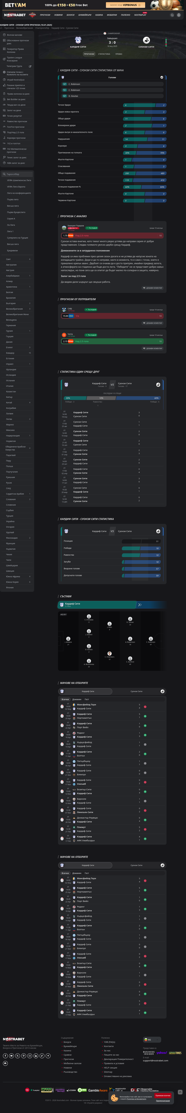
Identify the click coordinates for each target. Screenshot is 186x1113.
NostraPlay (140, 14)
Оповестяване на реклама (118, 1076)
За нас (107, 1050)
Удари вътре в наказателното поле (75, 132)
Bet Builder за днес (14, 99)
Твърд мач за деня (14, 104)
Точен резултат (12, 115)
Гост (87, 699)
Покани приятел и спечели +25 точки (14, 87)
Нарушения (64, 139)
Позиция (68, 541)
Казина (99, 14)
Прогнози (45, 14)
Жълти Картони (66, 159)
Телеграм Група (17, 66)
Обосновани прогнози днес (16, 42)
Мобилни (112, 14)
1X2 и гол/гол (11, 143)
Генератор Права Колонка (13, 50)
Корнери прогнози (14, 137)
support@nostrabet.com (155, 1060)
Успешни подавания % (69, 186)
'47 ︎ (64, 84)
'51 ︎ (64, 90)
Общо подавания (66, 173)
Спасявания (64, 166)
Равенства (69, 554)
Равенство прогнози (15, 121)
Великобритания (24, 28)
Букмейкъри (84, 14)
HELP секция (110, 1067)
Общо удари (64, 118)
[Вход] (178, 15)
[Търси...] (172, 14)
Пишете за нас (111, 1054)
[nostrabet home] (14, 1039)
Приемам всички (162, 1095)
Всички (65, 699)
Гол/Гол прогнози (13, 126)
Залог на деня (12, 110)
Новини (58, 14)
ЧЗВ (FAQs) (109, 1042)
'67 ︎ (64, 96)
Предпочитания (163, 1101)
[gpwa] (47, 1090)
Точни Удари (64, 104)
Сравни (67, 1054)
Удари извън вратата (68, 111)
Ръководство (70, 1071)
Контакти (109, 1046)
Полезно (125, 14)
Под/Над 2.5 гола (13, 132)
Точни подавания (67, 179)
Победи (67, 548)
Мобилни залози (72, 1063)
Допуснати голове (73, 575)
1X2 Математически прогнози (14, 150)
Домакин (76, 699)
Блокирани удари (67, 125)
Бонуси (70, 14)
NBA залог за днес (14, 163)
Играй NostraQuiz (13, 79)
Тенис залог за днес (15, 157)
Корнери (62, 145)
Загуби (67, 561)
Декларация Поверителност (119, 1059)
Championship (42, 28)
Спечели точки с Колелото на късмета (15, 73)
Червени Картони (67, 200)
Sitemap (108, 1071)
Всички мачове (12, 34)
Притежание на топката (70, 152)
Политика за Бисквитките (136, 1099)
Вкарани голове (72, 568)
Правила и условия (114, 1063)
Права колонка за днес (16, 93)
